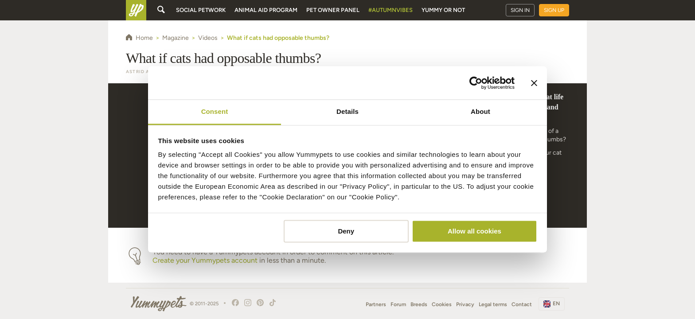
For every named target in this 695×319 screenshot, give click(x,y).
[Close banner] (534, 83)
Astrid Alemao (147, 71)
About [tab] (480, 111)
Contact (521, 304)
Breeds (418, 304)
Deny (346, 231)
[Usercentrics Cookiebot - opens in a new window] (476, 82)
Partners (376, 304)
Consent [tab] (214, 111)
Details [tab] (347, 111)
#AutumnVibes (390, 10)
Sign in (520, 10)
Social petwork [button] (201, 10)
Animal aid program (265, 10)
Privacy (465, 304)
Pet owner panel (332, 10)
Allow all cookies (474, 231)
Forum (398, 304)
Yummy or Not (443, 10)
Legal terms (493, 304)
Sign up (554, 10)
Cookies (442, 304)
